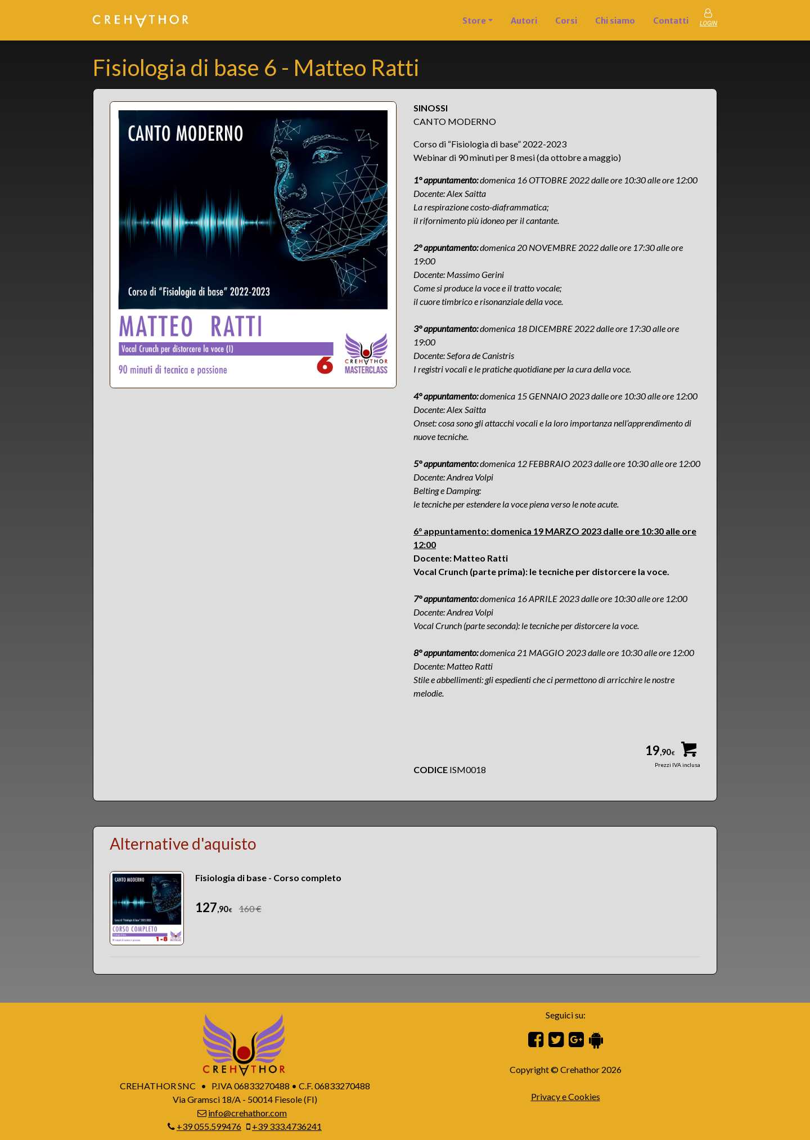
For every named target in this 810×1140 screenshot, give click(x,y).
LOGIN (708, 23)
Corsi (566, 21)
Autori (524, 21)
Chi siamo (615, 21)
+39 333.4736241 (287, 1126)
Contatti (670, 21)
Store (474, 21)
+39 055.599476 (209, 1126)
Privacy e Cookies (565, 1096)
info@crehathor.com (247, 1112)
